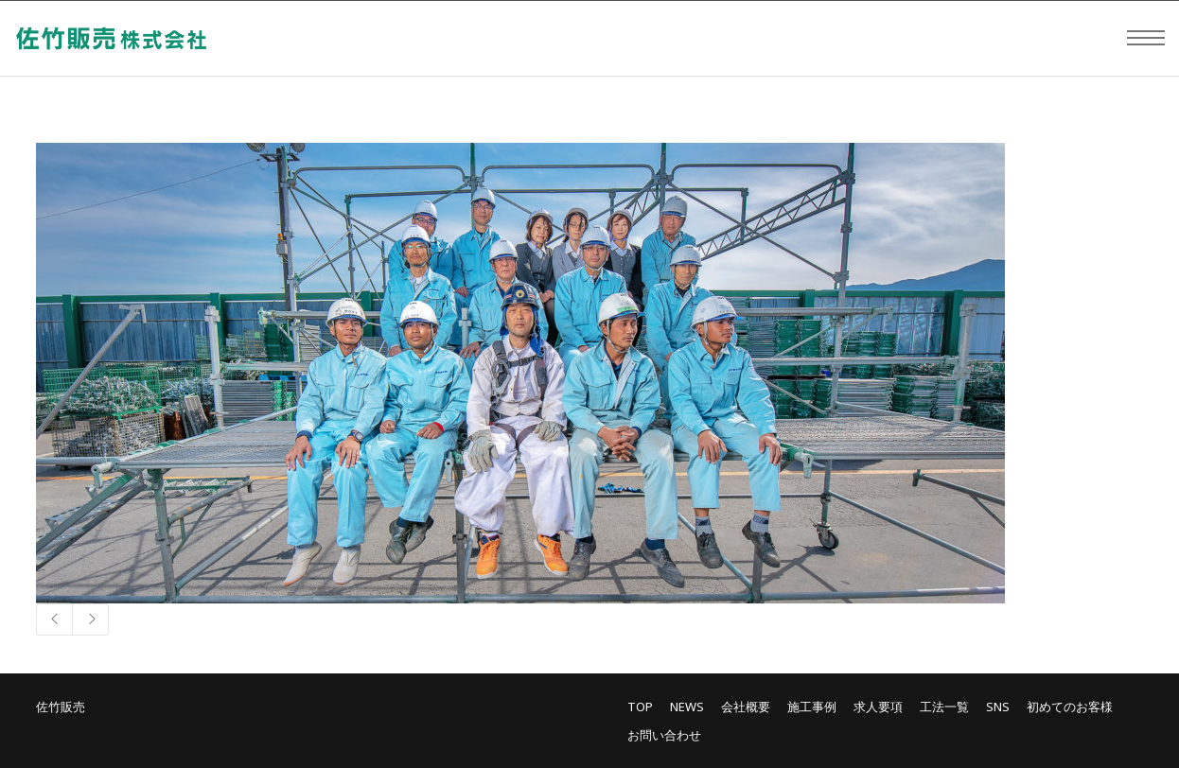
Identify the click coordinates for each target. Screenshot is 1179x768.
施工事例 (811, 706)
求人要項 (878, 706)
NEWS (687, 706)
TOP (640, 706)
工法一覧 (944, 706)
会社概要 (745, 706)
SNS (998, 706)
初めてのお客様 (1070, 706)
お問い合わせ (664, 734)
